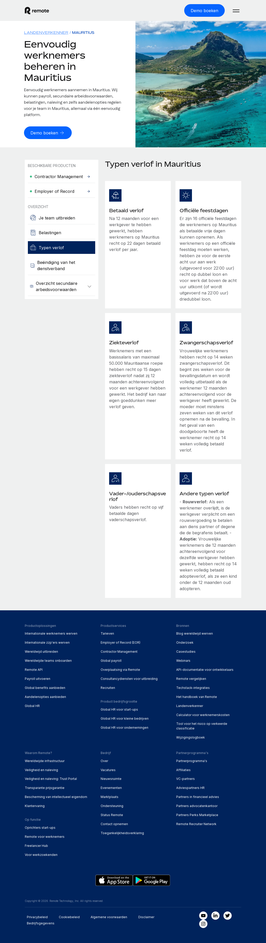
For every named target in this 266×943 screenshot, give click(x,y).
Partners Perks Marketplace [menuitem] (197, 814)
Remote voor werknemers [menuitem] (45, 836)
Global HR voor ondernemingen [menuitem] (124, 727)
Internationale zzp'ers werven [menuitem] (47, 642)
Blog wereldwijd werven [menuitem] (194, 633)
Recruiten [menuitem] (108, 687)
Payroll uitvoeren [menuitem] (37, 678)
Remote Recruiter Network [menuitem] (196, 823)
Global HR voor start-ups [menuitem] (119, 709)
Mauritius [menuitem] (83, 32)
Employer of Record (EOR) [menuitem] (120, 642)
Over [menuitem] (104, 760)
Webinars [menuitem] (183, 660)
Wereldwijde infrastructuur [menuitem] (45, 760)
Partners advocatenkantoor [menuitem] (196, 805)
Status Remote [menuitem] (112, 814)
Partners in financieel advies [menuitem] (197, 796)
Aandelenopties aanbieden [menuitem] (45, 696)
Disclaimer (146, 916)
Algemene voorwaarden (109, 916)
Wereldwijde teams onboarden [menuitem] (48, 660)
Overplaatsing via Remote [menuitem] (120, 669)
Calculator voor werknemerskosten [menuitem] (203, 714)
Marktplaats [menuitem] (109, 796)
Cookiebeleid (69, 916)
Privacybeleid (37, 916)
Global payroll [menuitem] (111, 660)
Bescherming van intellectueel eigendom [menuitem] (56, 796)
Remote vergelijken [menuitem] (191, 678)
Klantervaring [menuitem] (35, 805)
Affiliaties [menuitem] (183, 769)
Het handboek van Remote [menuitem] (196, 696)
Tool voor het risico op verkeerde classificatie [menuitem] (201, 725)
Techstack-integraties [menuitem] (193, 687)
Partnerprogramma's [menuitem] (191, 760)
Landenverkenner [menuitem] (46, 32)
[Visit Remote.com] (37, 10)
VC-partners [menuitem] (185, 778)
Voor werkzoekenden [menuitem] (41, 854)
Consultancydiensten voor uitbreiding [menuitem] (129, 678)
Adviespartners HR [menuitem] (190, 787)
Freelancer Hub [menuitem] (36, 845)
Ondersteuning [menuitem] (112, 805)
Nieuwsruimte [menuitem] (111, 778)
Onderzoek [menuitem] (185, 642)
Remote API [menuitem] (34, 669)
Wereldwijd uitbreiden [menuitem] (41, 651)
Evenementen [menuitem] (111, 787)
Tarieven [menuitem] (107, 633)
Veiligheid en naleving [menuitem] (41, 769)
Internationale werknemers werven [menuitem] (51, 633)
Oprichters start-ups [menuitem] (40, 827)
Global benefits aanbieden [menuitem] (45, 687)
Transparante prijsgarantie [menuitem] (45, 787)
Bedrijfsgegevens (40, 923)
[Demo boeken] (204, 10)
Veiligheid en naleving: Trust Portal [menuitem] (51, 778)
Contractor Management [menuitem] (119, 651)
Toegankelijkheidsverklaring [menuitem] (122, 832)
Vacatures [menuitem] (108, 769)
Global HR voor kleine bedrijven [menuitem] (125, 718)
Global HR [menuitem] (32, 705)
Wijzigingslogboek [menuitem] (190, 737)
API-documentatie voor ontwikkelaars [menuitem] (204, 669)
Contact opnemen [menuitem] (114, 823)
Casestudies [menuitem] (186, 651)
